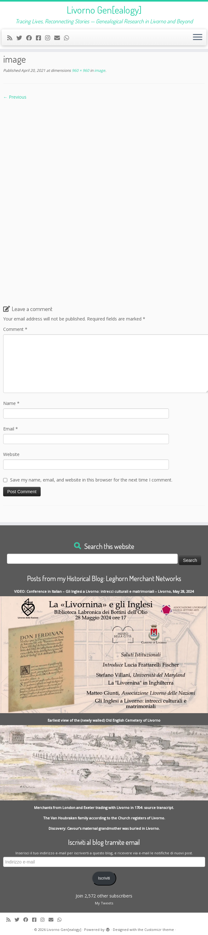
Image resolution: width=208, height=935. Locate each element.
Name (11, 403)
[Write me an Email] (59, 38)
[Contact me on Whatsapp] (68, 38)
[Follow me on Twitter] (21, 38)
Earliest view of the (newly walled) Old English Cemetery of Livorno (104, 720)
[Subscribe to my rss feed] (11, 38)
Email (10, 429)
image (99, 70)
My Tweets (104, 903)
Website (11, 454)
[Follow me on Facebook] (31, 38)
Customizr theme (159, 929)
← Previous (14, 97)
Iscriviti (104, 878)
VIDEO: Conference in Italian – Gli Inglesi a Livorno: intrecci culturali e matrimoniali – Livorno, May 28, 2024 (104, 591)
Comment (15, 329)
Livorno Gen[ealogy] (104, 9)
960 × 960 (80, 70)
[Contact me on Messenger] (40, 38)
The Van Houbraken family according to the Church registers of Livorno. (104, 818)
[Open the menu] (197, 37)
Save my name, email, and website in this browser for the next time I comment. (91, 480)
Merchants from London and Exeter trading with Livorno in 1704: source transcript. (104, 807)
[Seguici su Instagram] (49, 38)
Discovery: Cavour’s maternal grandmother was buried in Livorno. (104, 828)
